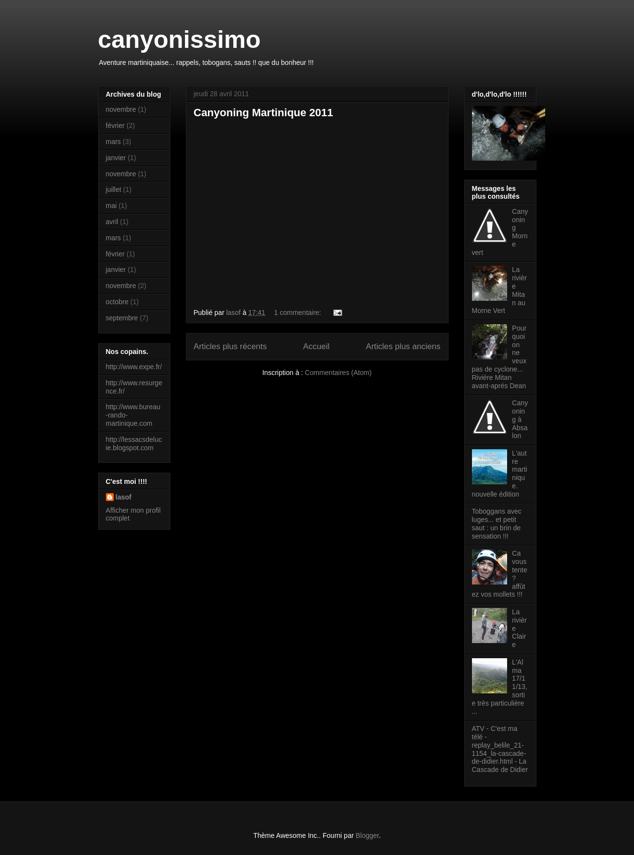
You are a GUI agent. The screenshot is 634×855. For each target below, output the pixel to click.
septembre (122, 318)
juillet (114, 189)
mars (113, 142)
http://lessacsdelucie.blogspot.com (134, 444)
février (115, 125)
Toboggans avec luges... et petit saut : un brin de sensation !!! (497, 523)
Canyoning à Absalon (520, 419)
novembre (121, 109)
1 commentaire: (298, 312)
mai (111, 205)
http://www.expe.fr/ (134, 367)
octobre (117, 302)
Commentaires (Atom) (338, 372)
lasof (124, 497)
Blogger (367, 835)
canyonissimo (179, 39)
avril (112, 222)
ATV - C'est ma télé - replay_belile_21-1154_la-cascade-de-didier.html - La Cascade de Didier (500, 749)
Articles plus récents (230, 346)
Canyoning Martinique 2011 (263, 112)
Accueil (316, 346)
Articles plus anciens (403, 346)
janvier (116, 158)
